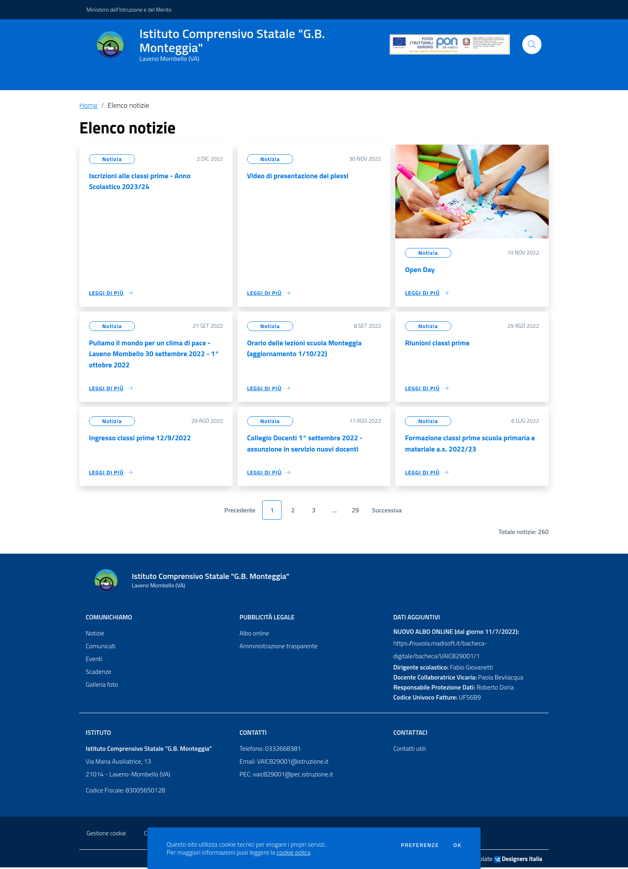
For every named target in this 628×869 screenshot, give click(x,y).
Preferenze (420, 845)
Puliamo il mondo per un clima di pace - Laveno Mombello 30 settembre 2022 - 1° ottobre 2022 (154, 354)
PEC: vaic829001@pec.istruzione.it (286, 775)
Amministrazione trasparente (279, 647)
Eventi (94, 660)
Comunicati (100, 647)
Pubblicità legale (267, 618)
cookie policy (293, 852)
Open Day (420, 269)
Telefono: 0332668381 (270, 750)
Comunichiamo (109, 618)
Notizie (95, 634)
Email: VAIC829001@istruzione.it (284, 763)
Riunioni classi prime (437, 343)
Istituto (98, 734)
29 (355, 512)
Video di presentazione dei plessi (298, 175)
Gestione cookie (106, 834)
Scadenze (98, 673)
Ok (457, 845)
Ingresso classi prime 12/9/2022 (140, 438)
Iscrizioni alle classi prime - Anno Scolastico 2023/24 (140, 181)
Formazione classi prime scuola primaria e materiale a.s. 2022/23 (470, 444)
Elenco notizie (128, 105)
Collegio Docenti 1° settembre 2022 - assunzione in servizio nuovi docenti (305, 444)
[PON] (450, 44)
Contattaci (410, 734)
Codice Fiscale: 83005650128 (125, 791)
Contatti (253, 734)
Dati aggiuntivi (416, 618)
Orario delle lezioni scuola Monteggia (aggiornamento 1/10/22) (304, 349)
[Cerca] (531, 44)
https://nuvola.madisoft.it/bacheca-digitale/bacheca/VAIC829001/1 (440, 651)
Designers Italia (518, 860)
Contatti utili (409, 750)
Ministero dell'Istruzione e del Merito (129, 9)
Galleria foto (102, 686)
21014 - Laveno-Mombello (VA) (128, 775)
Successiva (387, 512)
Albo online (254, 634)
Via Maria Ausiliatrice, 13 (118, 763)
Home (88, 105)
